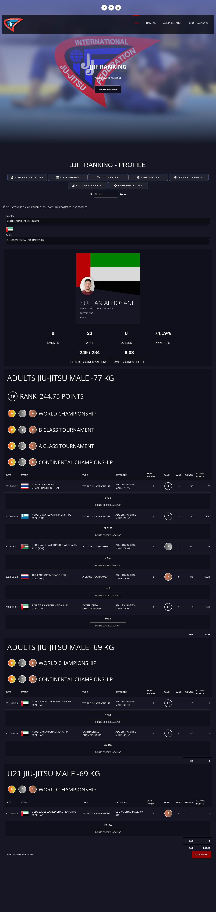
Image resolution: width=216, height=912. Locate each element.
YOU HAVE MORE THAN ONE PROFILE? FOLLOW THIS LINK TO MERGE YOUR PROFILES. (45, 207)
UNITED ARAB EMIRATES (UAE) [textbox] (23, 221)
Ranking (151, 23)
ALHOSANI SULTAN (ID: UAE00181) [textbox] (25, 240)
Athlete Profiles (27, 177)
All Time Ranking (88, 185)
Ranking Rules (128, 185)
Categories (67, 177)
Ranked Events (188, 177)
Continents (148, 177)
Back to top (201, 865)
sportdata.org (198, 23)
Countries (108, 177)
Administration (172, 23)
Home (136, 23)
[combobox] (108, 222)
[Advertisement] (108, 889)
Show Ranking (108, 89)
